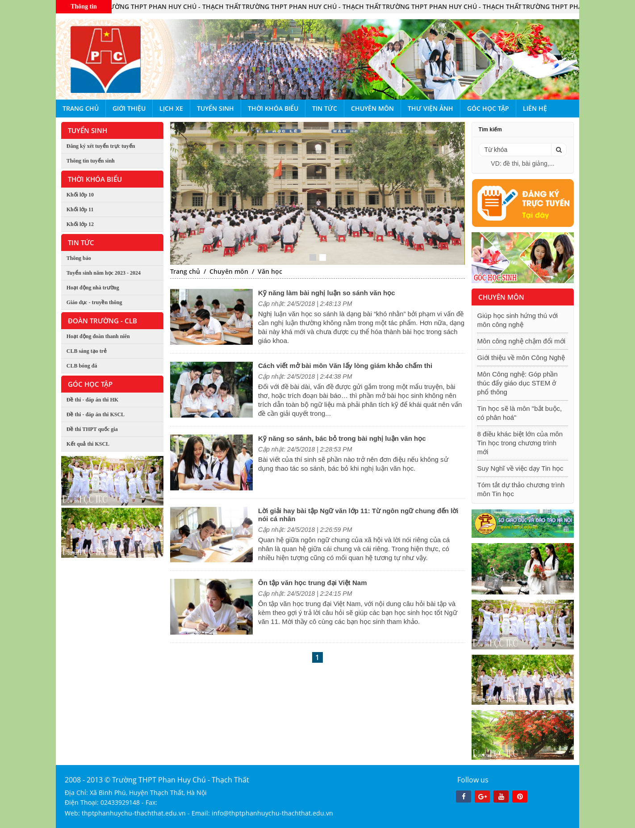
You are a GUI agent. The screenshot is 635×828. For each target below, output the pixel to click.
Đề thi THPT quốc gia (92, 429)
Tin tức (324, 108)
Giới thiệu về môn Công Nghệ (521, 357)
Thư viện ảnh (430, 108)
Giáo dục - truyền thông (94, 302)
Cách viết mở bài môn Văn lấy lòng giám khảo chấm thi (345, 365)
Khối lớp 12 (80, 224)
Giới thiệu (129, 108)
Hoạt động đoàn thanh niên (98, 336)
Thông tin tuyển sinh (91, 161)
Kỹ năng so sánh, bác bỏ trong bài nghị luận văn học (342, 438)
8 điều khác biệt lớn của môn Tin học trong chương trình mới (520, 443)
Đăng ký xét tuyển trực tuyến (101, 146)
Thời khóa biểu (273, 108)
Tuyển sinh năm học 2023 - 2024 (104, 273)
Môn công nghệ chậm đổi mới (521, 341)
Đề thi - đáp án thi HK (92, 400)
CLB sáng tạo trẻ (87, 351)
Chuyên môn (372, 108)
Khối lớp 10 (80, 195)
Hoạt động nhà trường (93, 287)
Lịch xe (171, 108)
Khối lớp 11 (80, 209)
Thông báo (79, 258)
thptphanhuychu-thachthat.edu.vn (134, 813)
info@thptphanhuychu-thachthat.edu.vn (272, 813)
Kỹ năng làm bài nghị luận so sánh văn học (326, 293)
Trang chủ (81, 108)
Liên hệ (535, 108)
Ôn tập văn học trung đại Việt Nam (312, 582)
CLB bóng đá (82, 366)
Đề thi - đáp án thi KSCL (96, 414)
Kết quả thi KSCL (88, 444)
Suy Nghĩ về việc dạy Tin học (520, 468)
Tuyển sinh (215, 108)
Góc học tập (488, 108)
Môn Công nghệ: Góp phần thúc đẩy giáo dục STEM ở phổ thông (517, 383)
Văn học (270, 271)
